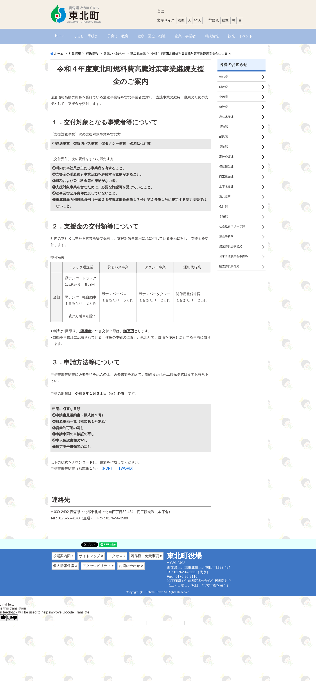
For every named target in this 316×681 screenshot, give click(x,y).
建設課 (223, 108)
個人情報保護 (63, 566)
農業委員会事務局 (231, 253)
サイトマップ (89, 556)
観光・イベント (240, 36)
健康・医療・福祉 (151, 36)
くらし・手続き (86, 36)
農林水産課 (227, 118)
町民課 (223, 139)
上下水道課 (227, 191)
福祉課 (223, 149)
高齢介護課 (227, 160)
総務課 (223, 77)
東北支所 (225, 201)
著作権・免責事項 (145, 556)
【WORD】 (126, 468)
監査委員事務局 (230, 273)
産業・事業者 (185, 36)
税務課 (223, 128)
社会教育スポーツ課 (233, 232)
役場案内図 (62, 556)
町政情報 (212, 36)
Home (60, 36)
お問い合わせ (129, 566)
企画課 (223, 98)
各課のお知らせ (233, 64)
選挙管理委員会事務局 (234, 263)
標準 (225, 20)
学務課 (223, 222)
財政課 (223, 87)
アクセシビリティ (97, 566)
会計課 (223, 211)
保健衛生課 (227, 170)
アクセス (115, 556)
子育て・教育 (117, 36)
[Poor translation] (12, 617)
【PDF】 (107, 468)
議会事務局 (227, 242)
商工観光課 (227, 180)
